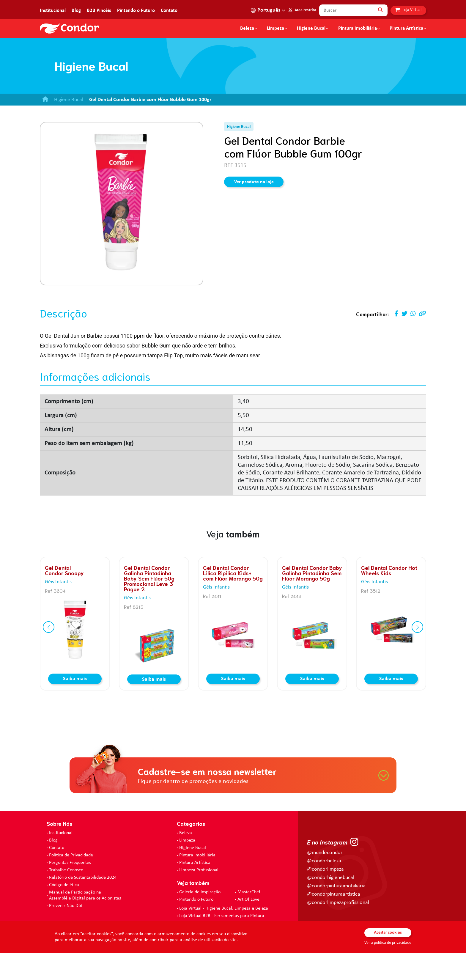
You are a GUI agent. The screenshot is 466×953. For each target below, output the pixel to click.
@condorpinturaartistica (333, 894)
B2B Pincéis (99, 10)
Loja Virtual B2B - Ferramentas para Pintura (221, 915)
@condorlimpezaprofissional (338, 902)
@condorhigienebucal (330, 877)
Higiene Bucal (311, 28)
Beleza (247, 28)
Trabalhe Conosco (66, 870)
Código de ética (64, 885)
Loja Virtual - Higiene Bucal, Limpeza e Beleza (223, 908)
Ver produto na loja (254, 182)
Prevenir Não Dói (65, 905)
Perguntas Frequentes (70, 862)
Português (268, 10)
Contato (169, 10)
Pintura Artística (406, 28)
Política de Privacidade (71, 855)
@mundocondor (324, 853)
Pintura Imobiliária (357, 28)
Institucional (53, 10)
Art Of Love (248, 899)
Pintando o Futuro (136, 10)
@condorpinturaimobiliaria (336, 886)
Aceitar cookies (388, 932)
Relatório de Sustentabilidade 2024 (82, 877)
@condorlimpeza (325, 869)
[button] (48, 627)
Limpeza (187, 840)
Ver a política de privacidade (387, 943)
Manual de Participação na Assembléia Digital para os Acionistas (85, 895)
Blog (76, 10)
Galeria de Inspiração (200, 892)
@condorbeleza (324, 861)
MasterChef (248, 892)
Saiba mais (75, 679)
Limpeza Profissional (198, 870)
